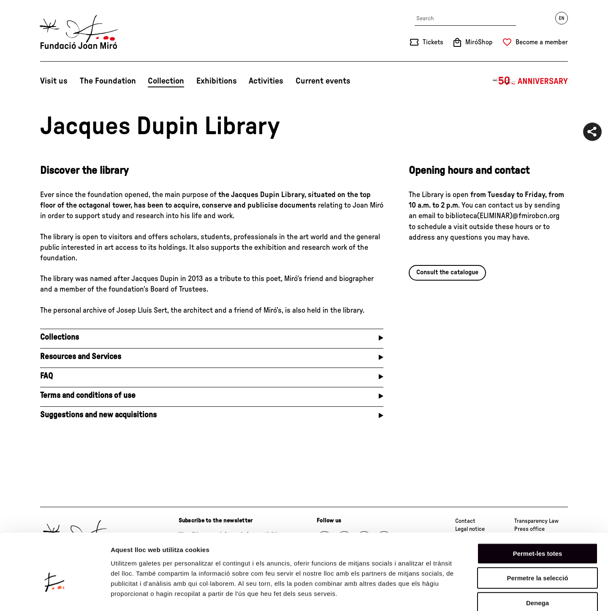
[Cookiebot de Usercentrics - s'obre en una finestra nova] (55, 594)
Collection (166, 81)
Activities (266, 81)
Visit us (54, 81)
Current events (323, 81)
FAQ (46, 376)
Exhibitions (216, 81)
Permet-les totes (537, 507)
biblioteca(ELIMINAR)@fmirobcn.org (502, 216)
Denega (537, 557)
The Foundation (108, 81)
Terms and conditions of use (88, 396)
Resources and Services (80, 357)
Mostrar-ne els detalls (486, 594)
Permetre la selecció (537, 532)
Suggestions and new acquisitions (98, 415)
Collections (59, 337)
